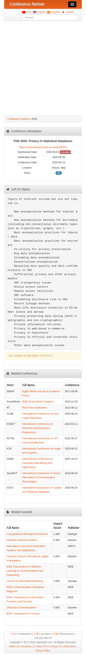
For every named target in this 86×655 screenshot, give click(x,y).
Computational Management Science (27, 534)
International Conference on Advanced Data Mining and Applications (37, 463)
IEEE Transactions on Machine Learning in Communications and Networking (25, 570)
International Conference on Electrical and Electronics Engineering (37, 428)
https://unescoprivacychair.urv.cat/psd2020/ (43, 147)
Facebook (26, 646)
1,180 (37, 633)
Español (55, 12)
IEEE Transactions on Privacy (23, 613)
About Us (14, 646)
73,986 (55, 633)
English (41, 12)
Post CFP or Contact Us (49, 646)
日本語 (69, 12)
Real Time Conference (34, 407)
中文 (28, 12)
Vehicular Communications (21, 607)
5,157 (14, 633)
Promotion (69, 646)
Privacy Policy (43, 650)
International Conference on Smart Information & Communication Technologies (41, 477)
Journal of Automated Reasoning (25, 581)
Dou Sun (32, 355)
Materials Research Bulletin (22, 540)
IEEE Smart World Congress (38, 401)
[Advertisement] (43, 66)
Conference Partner (18, 119)
